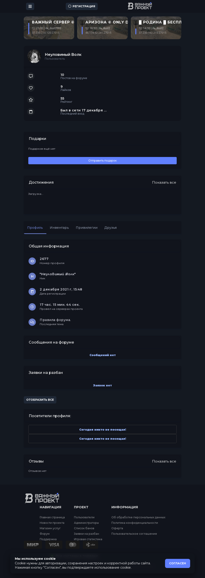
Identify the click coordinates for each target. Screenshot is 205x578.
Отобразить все (40, 399)
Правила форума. (55, 320)
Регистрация (81, 6)
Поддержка (48, 539)
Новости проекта (52, 522)
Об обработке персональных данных (138, 517)
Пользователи (84, 517)
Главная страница (52, 517)
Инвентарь (59, 228)
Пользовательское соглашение (134, 533)
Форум (45, 533)
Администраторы (86, 522)
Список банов (84, 528)
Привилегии (86, 228)
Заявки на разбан (86, 533)
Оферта (117, 528)
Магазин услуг (50, 528)
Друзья (110, 228)
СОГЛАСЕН (177, 563)
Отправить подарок (102, 160)
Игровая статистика (88, 539)
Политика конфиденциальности (134, 522)
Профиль (35, 228)
